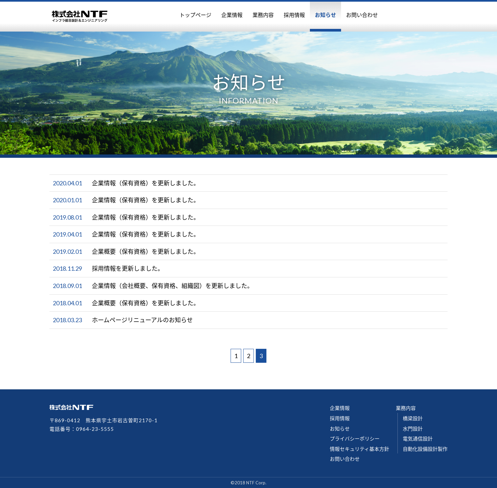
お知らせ (325, 15)
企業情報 (232, 15)
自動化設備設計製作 (425, 449)
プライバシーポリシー (355, 438)
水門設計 (413, 429)
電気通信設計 (418, 438)
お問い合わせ (362, 15)
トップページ (195, 15)
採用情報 (294, 15)
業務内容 (263, 15)
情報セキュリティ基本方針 (359, 449)
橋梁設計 (413, 418)
